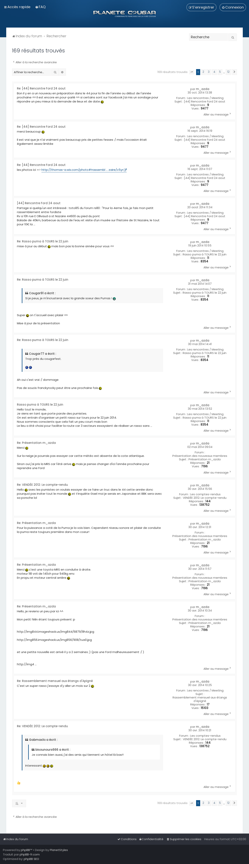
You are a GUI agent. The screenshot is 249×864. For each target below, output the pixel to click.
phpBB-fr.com (30, 854)
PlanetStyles (59, 850)
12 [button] (228, 72)
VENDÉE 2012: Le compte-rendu (204, 498)
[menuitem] (40, 6)
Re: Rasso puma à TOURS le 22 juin (42, 241)
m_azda (202, 89)
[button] (191, 72)
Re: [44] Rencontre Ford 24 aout (41, 88)
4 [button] (214, 72)
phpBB (25, 850)
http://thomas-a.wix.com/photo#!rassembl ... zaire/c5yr (82, 170)
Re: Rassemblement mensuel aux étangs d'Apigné (55, 681)
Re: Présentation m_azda (36, 443)
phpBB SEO (31, 859)
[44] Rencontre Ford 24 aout (204, 101)
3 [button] (209, 72)
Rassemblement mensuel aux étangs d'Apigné (200, 699)
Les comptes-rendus (205, 494)
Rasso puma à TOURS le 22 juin (204, 254)
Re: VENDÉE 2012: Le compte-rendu (42, 485)
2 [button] (203, 72)
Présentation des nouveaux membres (199, 456)
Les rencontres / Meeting (205, 98)
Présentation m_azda (205, 459)
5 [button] (220, 72)
